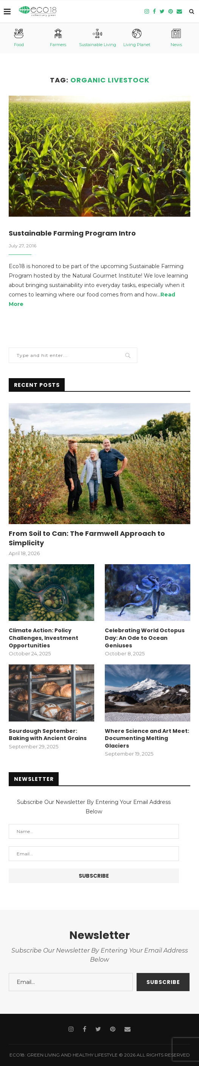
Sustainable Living (97, 38)
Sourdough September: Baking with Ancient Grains (48, 735)
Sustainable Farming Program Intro (72, 233)
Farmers (58, 38)
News (176, 38)
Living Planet (136, 38)
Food (19, 38)
